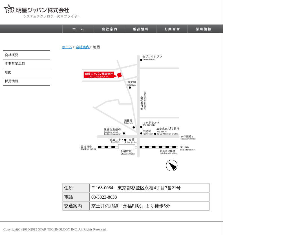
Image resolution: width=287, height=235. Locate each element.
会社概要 (11, 55)
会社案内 (83, 47)
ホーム (67, 47)
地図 (8, 72)
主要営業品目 (15, 64)
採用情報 (11, 81)
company (109, 29)
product (140, 29)
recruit (203, 29)
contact (171, 29)
